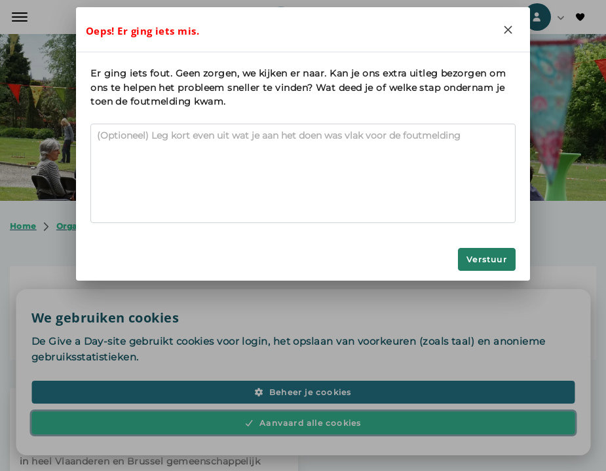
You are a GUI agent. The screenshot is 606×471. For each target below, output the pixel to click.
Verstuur (486, 259)
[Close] (508, 29)
